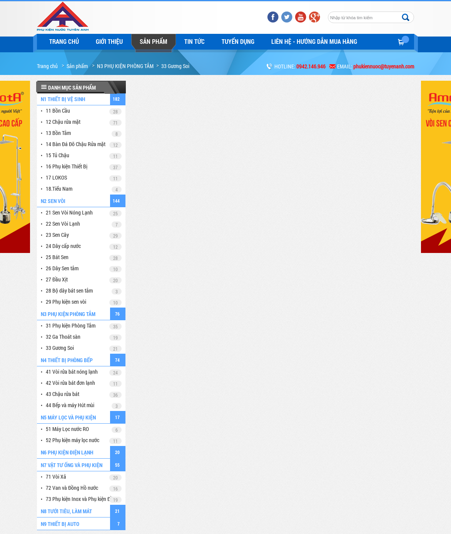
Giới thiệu (109, 41)
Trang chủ (64, 41)
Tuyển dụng (238, 41)
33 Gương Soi (175, 66)
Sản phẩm (153, 41)
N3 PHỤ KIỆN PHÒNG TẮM (125, 66)
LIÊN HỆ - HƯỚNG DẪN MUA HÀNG (314, 41)
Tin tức (194, 41)
